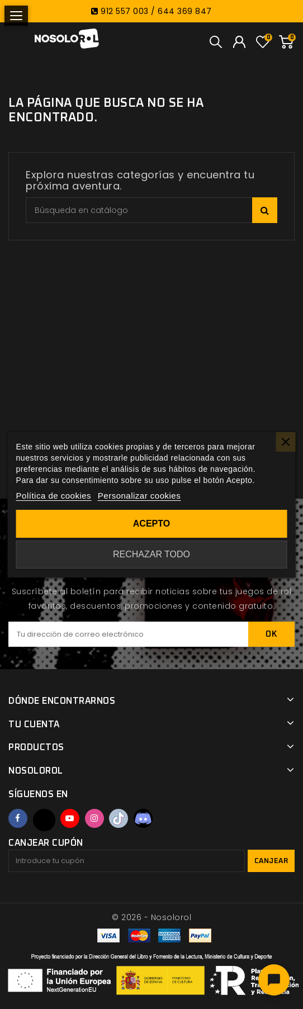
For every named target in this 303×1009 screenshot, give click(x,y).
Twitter (44, 820)
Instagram (94, 818)
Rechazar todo (151, 554)
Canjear (271, 861)
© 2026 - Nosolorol (151, 917)
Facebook (17, 818)
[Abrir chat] (274, 980)
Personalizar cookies (139, 495)
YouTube (69, 818)
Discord (143, 818)
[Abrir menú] (16, 16)
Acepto (151, 523)
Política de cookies (54, 495)
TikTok (118, 818)
